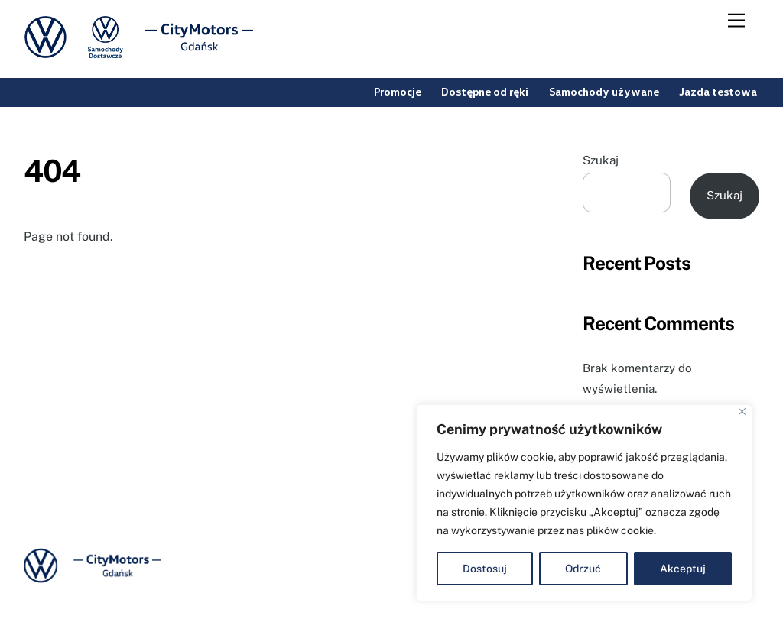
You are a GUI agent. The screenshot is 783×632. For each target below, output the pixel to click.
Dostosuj (485, 568)
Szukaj (601, 160)
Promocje (397, 91)
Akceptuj (683, 568)
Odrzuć (583, 568)
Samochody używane (604, 91)
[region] (584, 502)
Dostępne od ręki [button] (484, 91)
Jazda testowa (718, 91)
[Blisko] (742, 411)
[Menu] (736, 21)
